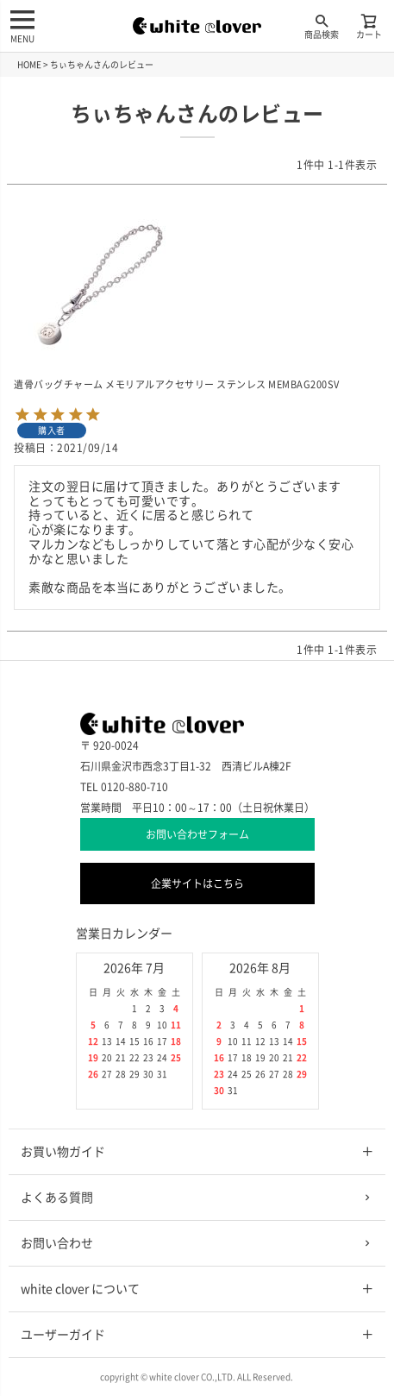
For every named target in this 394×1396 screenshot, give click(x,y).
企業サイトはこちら (197, 883)
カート (369, 25)
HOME (29, 64)
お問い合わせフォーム (197, 834)
